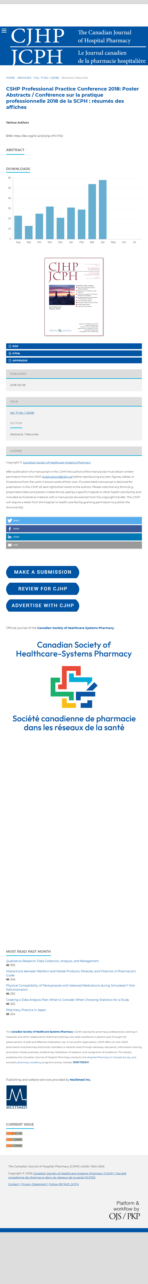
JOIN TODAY (80, 1062)
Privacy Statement (34, 1184)
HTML (16, 353)
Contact (14, 1184)
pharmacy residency (29, 1062)
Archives (24, 77)
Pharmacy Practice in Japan (26, 1010)
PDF (15, 346)
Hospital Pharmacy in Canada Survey (109, 1057)
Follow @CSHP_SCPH (64, 1184)
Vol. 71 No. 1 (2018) (46, 77)
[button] (74, 520)
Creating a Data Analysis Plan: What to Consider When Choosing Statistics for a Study (67, 1000)
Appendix (19, 360)
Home (10, 77)
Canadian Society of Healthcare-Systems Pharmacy (57, 462)
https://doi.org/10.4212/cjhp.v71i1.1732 (38, 135)
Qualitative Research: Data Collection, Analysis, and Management (52, 961)
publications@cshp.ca (57, 476)
